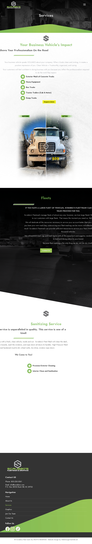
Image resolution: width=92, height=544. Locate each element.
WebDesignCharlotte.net (69, 539)
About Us (8, 501)
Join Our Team (10, 514)
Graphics (8, 509)
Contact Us (9, 518)
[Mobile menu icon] (84, 4)
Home (7, 497)
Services (8, 505)
